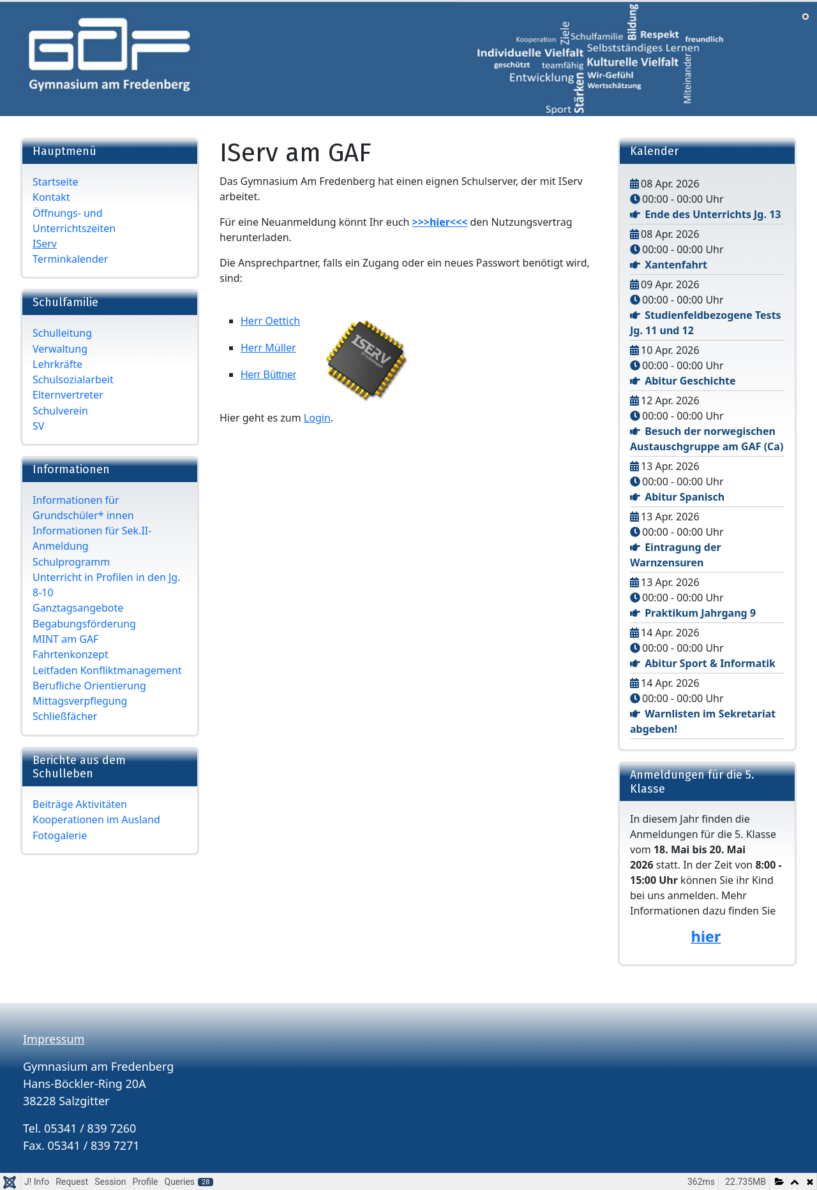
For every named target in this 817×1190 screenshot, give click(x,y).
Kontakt (51, 197)
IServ (45, 244)
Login (317, 418)
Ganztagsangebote (78, 608)
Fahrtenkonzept (71, 654)
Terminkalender (70, 259)
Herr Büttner (268, 374)
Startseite (56, 182)
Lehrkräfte (57, 364)
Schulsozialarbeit (73, 379)
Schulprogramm (71, 562)
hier (706, 936)
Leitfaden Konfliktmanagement (107, 670)
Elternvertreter (68, 395)
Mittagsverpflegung (80, 701)
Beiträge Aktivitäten (80, 804)
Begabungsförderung (84, 624)
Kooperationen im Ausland (96, 819)
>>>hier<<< (440, 222)
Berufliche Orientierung (89, 686)
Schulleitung (62, 333)
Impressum (53, 1039)
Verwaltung (60, 349)
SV (38, 426)
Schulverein (60, 411)
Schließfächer (65, 716)
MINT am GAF (65, 639)
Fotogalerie (60, 835)
